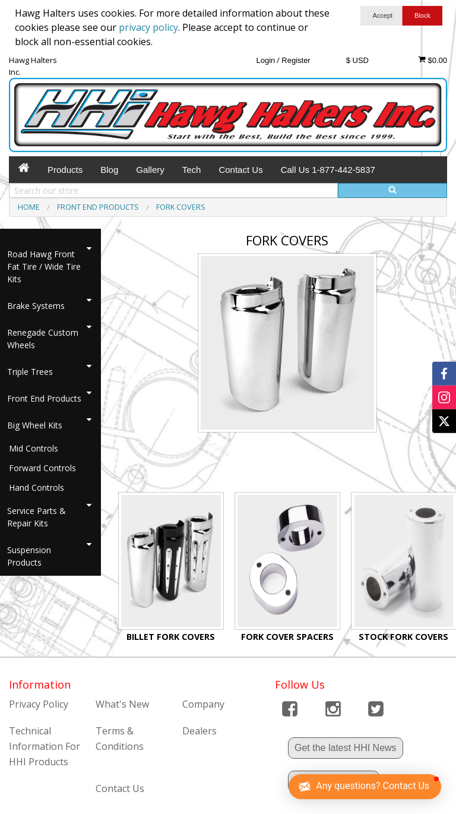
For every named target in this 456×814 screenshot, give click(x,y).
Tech (191, 170)
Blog (109, 170)
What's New (122, 704)
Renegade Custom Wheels (42, 339)
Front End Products (44, 398)
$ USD (357, 60)
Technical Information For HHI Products (44, 746)
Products (65, 170)
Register (295, 60)
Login (265, 60)
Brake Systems (36, 305)
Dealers (199, 730)
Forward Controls (42, 468)
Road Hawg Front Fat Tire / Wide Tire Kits (44, 266)
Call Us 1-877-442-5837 (328, 170)
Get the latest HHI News (345, 748)
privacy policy (148, 27)
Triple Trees (30, 371)
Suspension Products (29, 556)
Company (203, 704)
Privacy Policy (38, 704)
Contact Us (240, 170)
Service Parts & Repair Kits (36, 517)
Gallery (150, 170)
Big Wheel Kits (34, 425)
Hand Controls (36, 487)
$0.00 (432, 60)
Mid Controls (33, 448)
